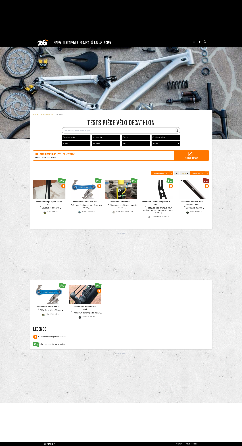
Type (185, 173)
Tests (42, 114)
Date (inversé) (160, 173)
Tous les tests (69, 137)
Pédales (96, 143)
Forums (84, 42)
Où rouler (96, 42)
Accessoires (98, 137)
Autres (165, 143)
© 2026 (179, 444)
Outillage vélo (158, 137)
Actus (107, 42)
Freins (125, 137)
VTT (124, 143)
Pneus (65, 143)
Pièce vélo (50, 114)
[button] (199, 41)
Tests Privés (70, 42)
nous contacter (192, 444)
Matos (57, 42)
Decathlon (60, 114)
